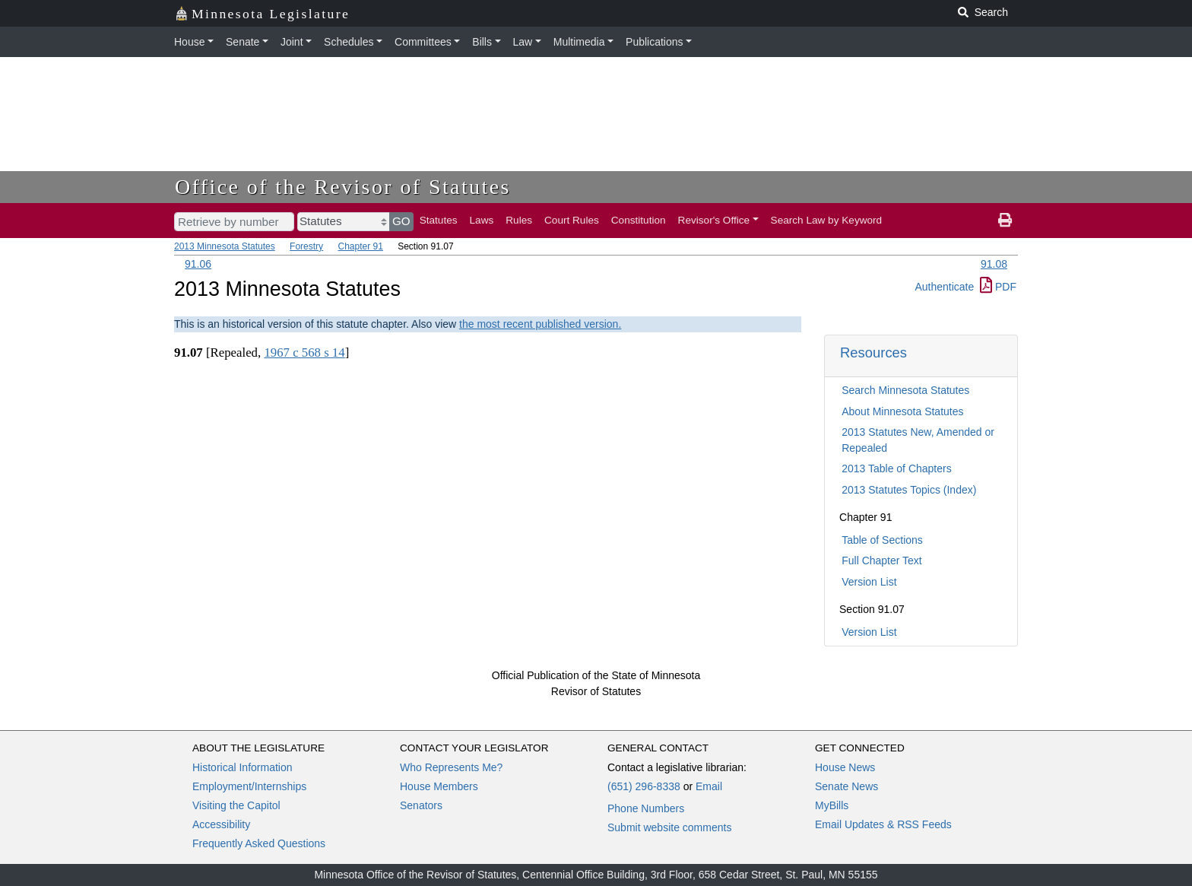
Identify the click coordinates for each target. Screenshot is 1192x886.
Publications (654, 42)
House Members (439, 786)
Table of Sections (882, 540)
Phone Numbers (645, 808)
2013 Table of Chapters (897, 468)
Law (523, 42)
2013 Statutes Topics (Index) (909, 490)
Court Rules (571, 220)
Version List (869, 582)
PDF (998, 287)
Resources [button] (873, 352)
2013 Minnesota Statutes (224, 246)
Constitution (638, 220)
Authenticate (944, 287)
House (189, 42)
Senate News (846, 786)
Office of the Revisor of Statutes (343, 186)
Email (709, 786)
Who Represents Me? (451, 767)
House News (845, 767)
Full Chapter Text (882, 560)
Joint (292, 42)
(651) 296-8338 (643, 786)
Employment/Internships (249, 786)
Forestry (306, 246)
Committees (423, 42)
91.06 (198, 264)
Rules (519, 220)
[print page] (1005, 220)
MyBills (831, 805)
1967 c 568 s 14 (304, 352)
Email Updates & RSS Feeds (883, 824)
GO (401, 220)
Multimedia (579, 42)
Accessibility (221, 824)
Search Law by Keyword (827, 220)
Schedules (348, 42)
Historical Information (242, 767)
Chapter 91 (360, 246)
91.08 (994, 264)
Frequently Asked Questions (258, 843)
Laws (482, 220)
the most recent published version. (540, 324)
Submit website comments (669, 827)
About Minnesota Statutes (902, 411)
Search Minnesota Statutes (905, 390)
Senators (421, 805)
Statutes (439, 220)
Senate (242, 42)
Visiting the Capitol (236, 805)
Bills (482, 42)
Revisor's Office (714, 220)
